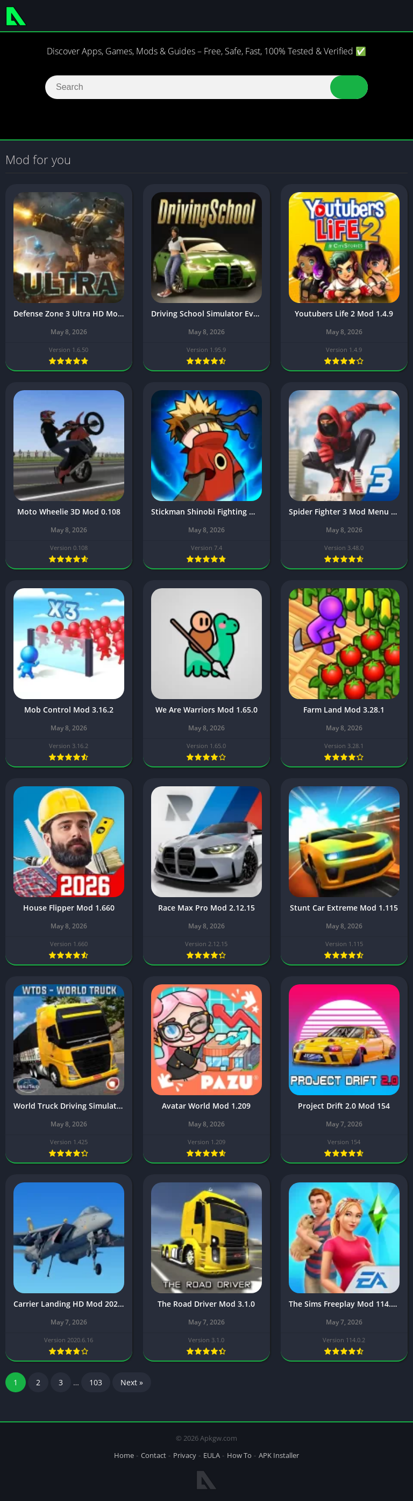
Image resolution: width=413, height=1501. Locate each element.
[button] (349, 87)
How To (239, 1455)
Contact (153, 1455)
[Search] (206, 87)
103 (95, 1384)
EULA (211, 1455)
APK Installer (279, 1455)
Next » (131, 1384)
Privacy (184, 1455)
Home (124, 1455)
